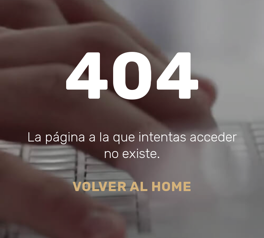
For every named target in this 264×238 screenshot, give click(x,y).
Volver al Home (132, 186)
